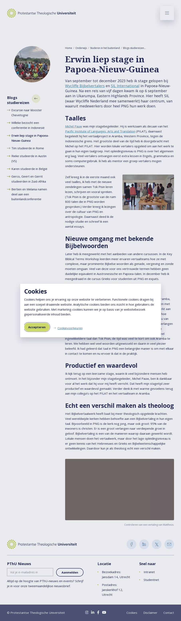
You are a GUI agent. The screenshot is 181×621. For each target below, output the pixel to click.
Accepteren (37, 327)
